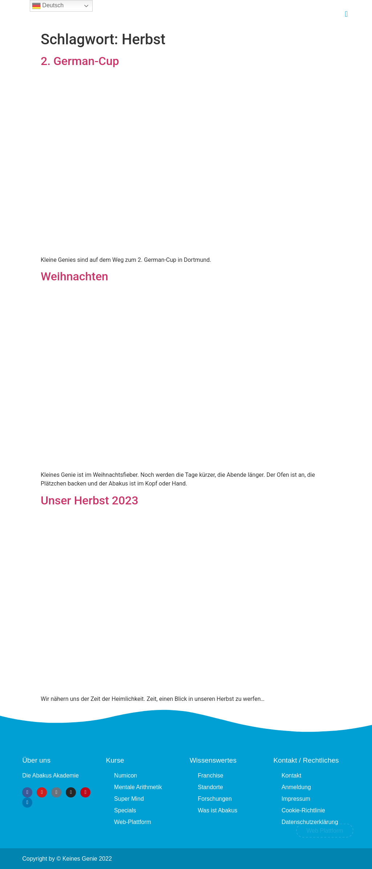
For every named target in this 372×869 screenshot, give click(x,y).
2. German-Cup (80, 61)
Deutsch (48, 5)
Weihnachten (74, 276)
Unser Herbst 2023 (89, 500)
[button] (346, 14)
